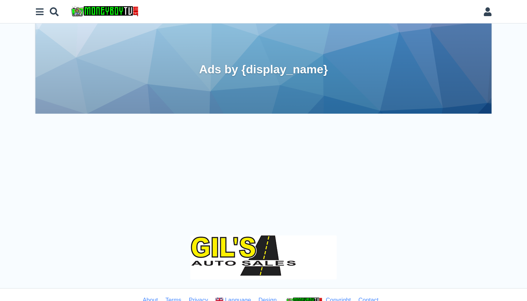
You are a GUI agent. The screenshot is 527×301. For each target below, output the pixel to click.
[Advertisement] (263, 168)
